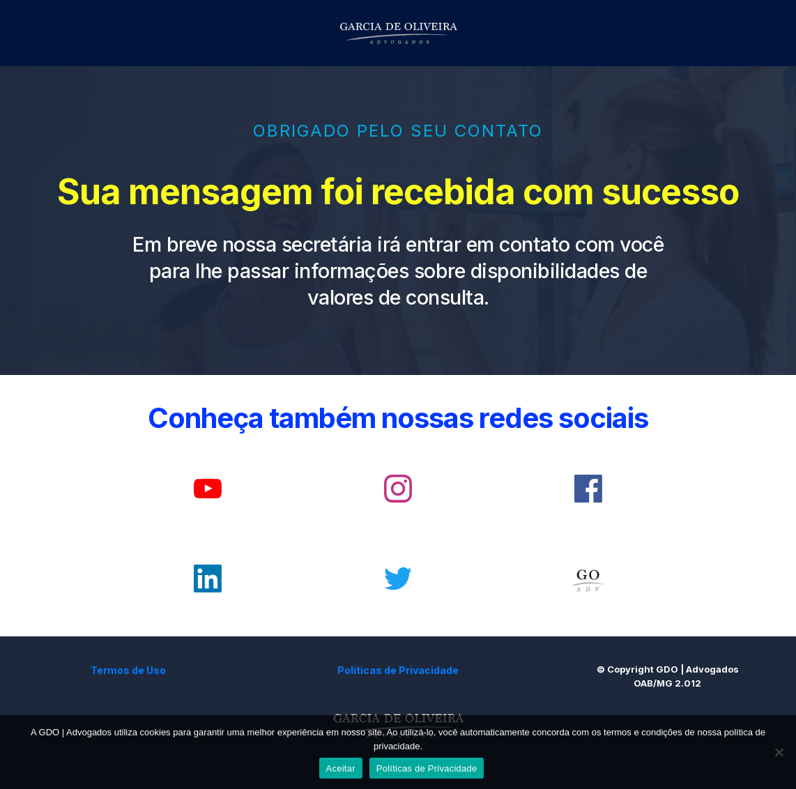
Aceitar (340, 768)
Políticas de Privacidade (398, 670)
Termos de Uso (128, 670)
